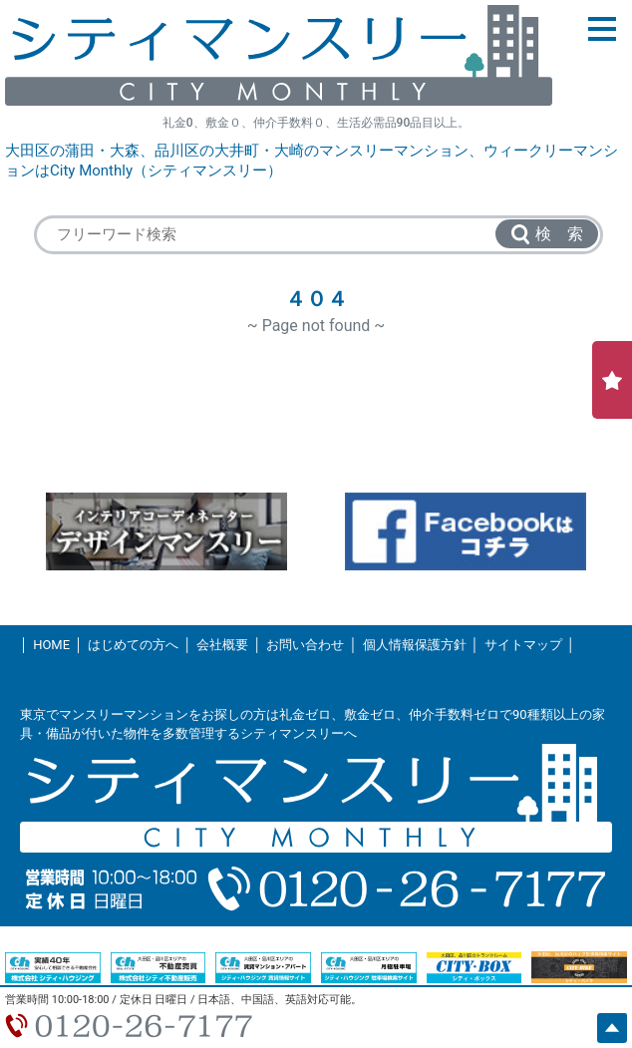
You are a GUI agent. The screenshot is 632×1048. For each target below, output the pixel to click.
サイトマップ (523, 644)
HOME (51, 644)
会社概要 (222, 644)
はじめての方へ (133, 644)
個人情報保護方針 (415, 644)
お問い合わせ (305, 644)
